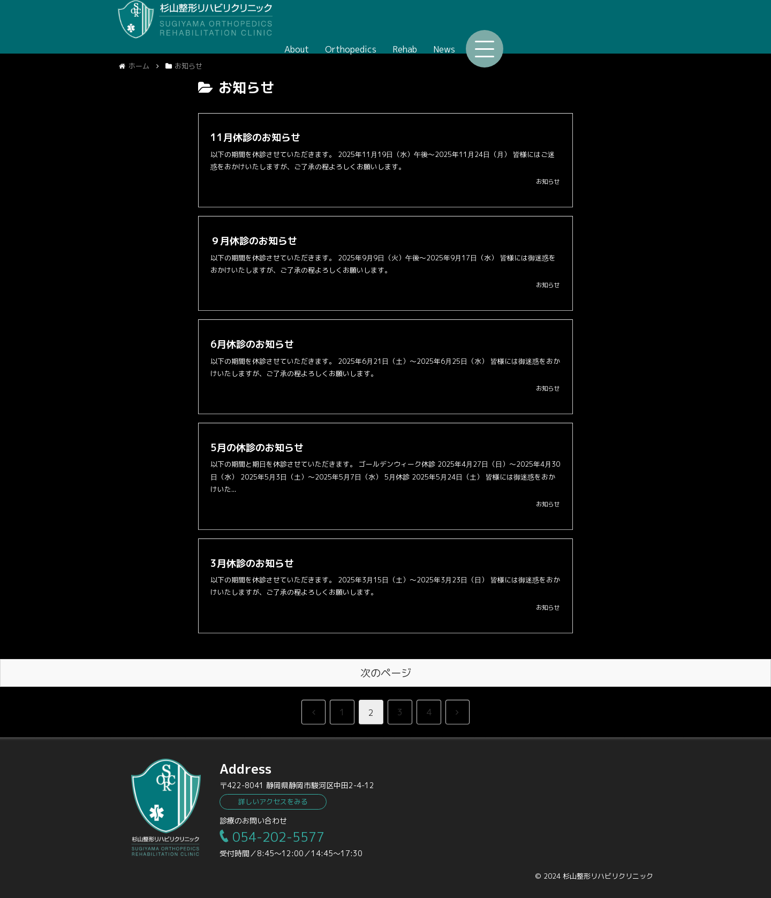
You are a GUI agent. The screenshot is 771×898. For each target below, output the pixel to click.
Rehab (554, 26)
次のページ (385, 672)
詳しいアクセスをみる (273, 801)
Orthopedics (500, 26)
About (446, 26)
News (594, 26)
